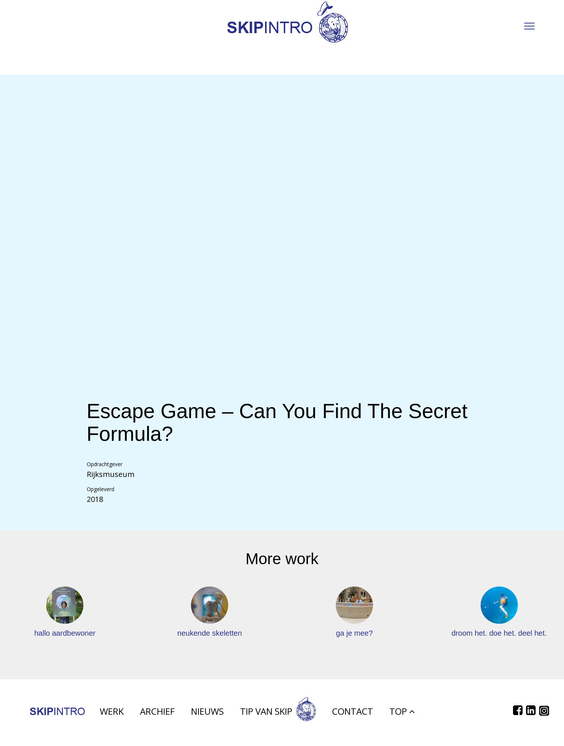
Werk (112, 711)
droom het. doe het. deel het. (499, 633)
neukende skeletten (209, 633)
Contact (352, 711)
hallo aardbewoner (65, 633)
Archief (157, 711)
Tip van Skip (278, 711)
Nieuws (207, 711)
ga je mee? (354, 633)
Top (402, 711)
